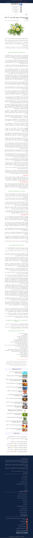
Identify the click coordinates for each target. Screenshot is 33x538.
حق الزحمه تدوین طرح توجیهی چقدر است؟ (21, 483)
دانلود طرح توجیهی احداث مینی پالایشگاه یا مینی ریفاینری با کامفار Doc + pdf (15, 395)
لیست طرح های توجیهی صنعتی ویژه (22, 494)
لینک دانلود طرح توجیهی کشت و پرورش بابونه (22, 359)
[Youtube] (17, 532)
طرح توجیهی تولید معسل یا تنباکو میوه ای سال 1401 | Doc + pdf (14, 384)
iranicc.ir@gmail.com (13, 0)
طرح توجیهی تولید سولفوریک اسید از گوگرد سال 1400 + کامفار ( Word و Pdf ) (14, 406)
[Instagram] (21, 532)
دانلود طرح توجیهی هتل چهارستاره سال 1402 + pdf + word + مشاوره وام (14, 429)
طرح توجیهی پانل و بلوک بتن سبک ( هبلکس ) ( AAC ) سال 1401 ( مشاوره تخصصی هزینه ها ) (14, 380)
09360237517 (19, 0)
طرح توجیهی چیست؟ (24, 475)
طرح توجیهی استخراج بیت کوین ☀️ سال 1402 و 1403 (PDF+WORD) (14, 387)
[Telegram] (27, 532)
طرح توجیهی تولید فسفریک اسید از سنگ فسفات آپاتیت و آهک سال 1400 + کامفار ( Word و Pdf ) (15, 410)
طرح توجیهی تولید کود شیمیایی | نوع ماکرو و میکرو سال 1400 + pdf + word (14, 414)
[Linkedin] (24, 2)
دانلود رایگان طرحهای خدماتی (23, 512)
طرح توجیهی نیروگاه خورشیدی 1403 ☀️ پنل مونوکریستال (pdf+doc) (15, 372)
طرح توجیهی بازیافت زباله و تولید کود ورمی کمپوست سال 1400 (14, 418)
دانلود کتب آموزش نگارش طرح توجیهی (22, 506)
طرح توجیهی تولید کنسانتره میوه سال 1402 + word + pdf (14, 425)
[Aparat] (25, 532)
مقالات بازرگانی (25, 504)
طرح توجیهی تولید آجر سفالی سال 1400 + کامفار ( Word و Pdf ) (14, 391)
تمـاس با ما (7, 2)
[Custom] (18, 2)
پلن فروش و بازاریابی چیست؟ (23, 481)
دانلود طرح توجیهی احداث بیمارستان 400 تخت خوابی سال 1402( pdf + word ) (14, 403)
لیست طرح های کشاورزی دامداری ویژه (22, 496)
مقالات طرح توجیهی (24, 500)
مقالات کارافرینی (25, 502)
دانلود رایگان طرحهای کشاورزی (23, 510)
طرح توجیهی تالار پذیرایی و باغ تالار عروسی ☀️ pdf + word (14, 399)
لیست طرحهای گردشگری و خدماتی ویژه (22, 498)
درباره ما (10, 2)
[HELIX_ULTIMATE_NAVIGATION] (26, 14)
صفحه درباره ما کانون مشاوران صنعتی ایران (13, 468)
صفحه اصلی (25, 485)
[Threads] (27, 2)
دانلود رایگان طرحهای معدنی (23, 514)
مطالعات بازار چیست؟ (24, 479)
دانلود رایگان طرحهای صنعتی (23, 508)
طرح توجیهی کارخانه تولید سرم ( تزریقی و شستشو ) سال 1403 (14, 376)
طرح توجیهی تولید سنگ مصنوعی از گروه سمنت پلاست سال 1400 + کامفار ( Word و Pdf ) (14, 421)
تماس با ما (25, 490)
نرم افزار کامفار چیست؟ (24, 477)
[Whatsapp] (21, 2)
